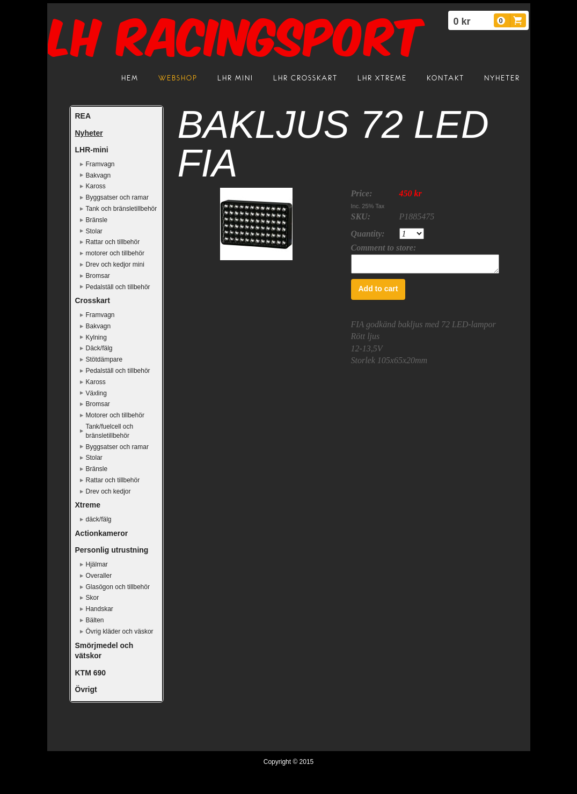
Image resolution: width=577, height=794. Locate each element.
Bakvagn (98, 175)
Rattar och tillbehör (113, 242)
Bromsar (98, 276)
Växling (96, 393)
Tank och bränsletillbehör (121, 208)
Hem (129, 78)
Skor (92, 597)
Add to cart (378, 292)
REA (83, 116)
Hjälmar (97, 564)
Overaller (99, 575)
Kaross (96, 186)
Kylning (96, 337)
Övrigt (86, 689)
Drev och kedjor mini (115, 264)
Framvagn (100, 164)
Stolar (94, 231)
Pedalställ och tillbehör (118, 287)
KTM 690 (90, 672)
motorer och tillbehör (115, 253)
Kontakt (445, 78)
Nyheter (502, 78)
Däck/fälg (99, 348)
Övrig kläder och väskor (120, 631)
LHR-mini (91, 149)
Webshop (178, 78)
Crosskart (92, 300)
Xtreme (87, 505)
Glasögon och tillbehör (118, 587)
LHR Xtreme (382, 78)
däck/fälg (99, 519)
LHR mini (235, 78)
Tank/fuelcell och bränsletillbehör (110, 431)
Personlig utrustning (112, 550)
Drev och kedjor (108, 491)
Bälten (95, 620)
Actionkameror (101, 533)
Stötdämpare (104, 359)
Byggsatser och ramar (117, 197)
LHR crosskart (305, 78)
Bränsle (97, 220)
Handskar (99, 609)
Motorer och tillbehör (115, 415)
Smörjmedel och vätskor (104, 650)
